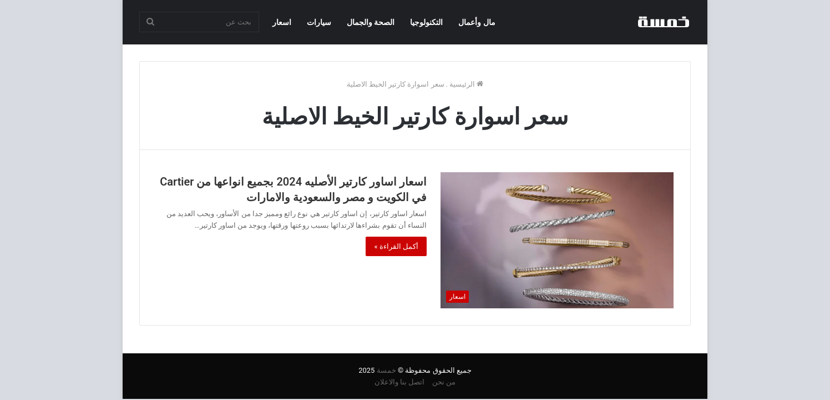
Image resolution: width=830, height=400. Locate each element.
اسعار (281, 22)
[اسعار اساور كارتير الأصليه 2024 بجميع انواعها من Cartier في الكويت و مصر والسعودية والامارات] (557, 240)
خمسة (386, 370)
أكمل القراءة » (396, 246)
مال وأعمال (476, 22)
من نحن (444, 382)
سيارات (319, 22)
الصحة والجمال (370, 22)
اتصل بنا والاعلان (399, 382)
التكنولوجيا (426, 22)
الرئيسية (466, 84)
